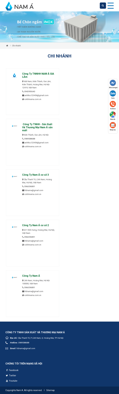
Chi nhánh (16, 45)
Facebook (11, 370)
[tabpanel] (59, 26)
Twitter (10, 376)
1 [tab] (54, 38)
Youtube (11, 381)
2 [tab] (64, 38)
